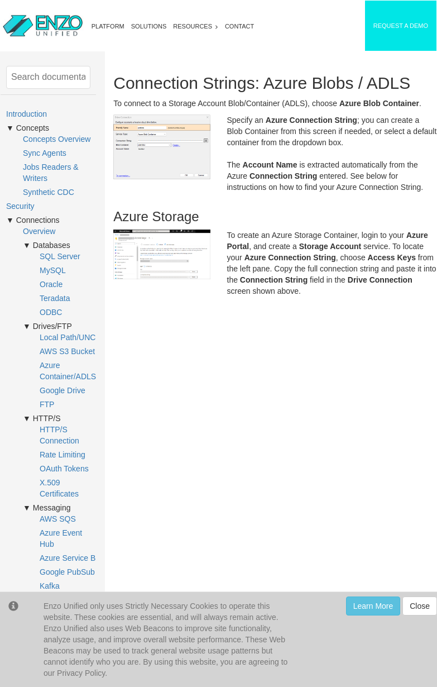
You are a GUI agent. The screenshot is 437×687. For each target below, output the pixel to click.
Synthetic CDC (48, 192)
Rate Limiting (62, 454)
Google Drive (62, 390)
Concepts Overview (56, 139)
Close (420, 606)
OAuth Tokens (64, 468)
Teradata (55, 298)
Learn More (373, 606)
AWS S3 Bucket (67, 351)
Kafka (50, 585)
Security (20, 206)
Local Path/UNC (67, 337)
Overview (39, 231)
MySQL (53, 270)
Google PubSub (67, 571)
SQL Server (60, 256)
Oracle (51, 284)
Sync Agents (44, 153)
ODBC (51, 312)
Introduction (26, 113)
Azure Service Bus (72, 558)
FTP (47, 404)
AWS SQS (58, 518)
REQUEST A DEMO (400, 25)
